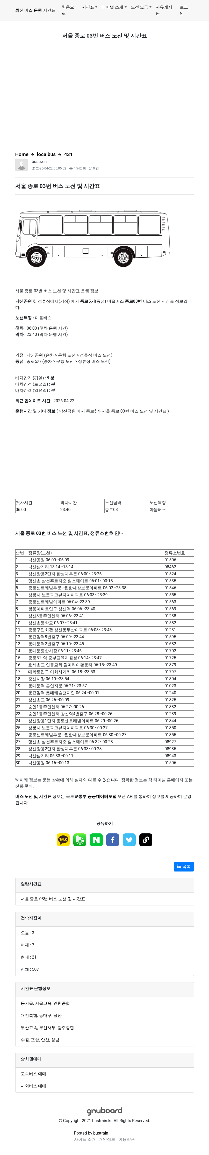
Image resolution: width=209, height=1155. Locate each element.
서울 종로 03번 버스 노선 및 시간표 (53, 898)
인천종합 (61, 1003)
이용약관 (126, 1139)
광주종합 (65, 1027)
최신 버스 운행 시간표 (35, 10)
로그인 (184, 10)
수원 (25, 1039)
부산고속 (29, 1027)
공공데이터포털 (102, 796)
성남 (55, 1039)
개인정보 (107, 1139)
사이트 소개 (85, 1139)
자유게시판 (164, 10)
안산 (45, 1039)
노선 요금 (139, 7)
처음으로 (68, 10)
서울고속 (43, 1003)
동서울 (27, 1003)
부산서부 (47, 1027)
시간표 (88, 7)
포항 (35, 1039)
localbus (46, 154)
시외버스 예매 (34, 1085)
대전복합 (29, 1015)
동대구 (45, 1015)
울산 (57, 1015)
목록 (184, 866)
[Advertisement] (104, 97)
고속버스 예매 (34, 1073)
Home (21, 154)
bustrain (39, 161)
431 (68, 154)
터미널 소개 (112, 7)
